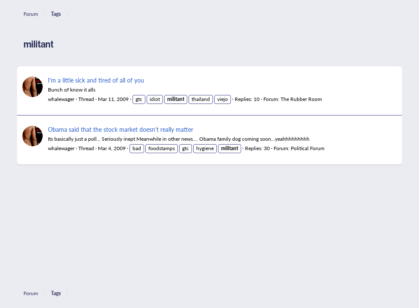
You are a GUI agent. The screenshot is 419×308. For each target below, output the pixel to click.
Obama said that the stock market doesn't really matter (120, 129)
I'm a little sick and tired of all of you (96, 80)
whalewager (61, 99)
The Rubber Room (301, 99)
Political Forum (308, 148)
